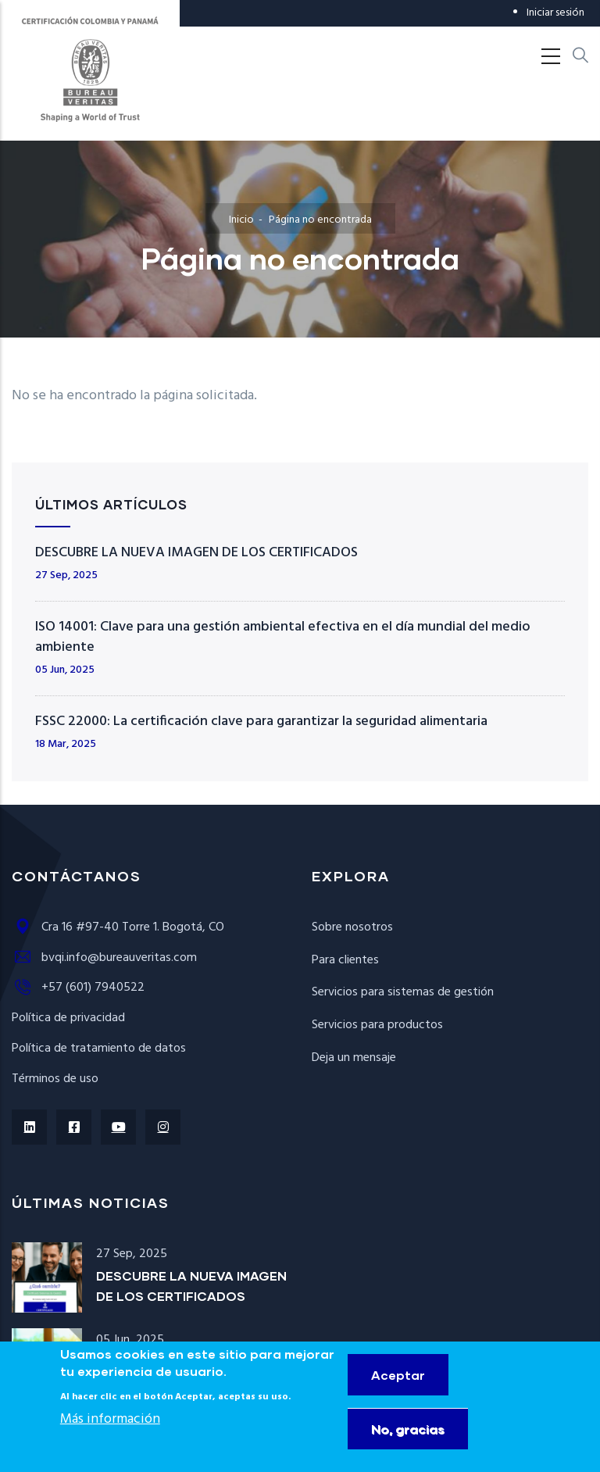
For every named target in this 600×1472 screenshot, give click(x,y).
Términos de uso (55, 1079)
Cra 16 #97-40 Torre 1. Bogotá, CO (118, 927)
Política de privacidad (68, 1018)
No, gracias (408, 1444)
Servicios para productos (377, 1025)
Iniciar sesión (555, 13)
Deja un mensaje (354, 1058)
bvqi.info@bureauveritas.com (104, 958)
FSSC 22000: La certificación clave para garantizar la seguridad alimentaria (261, 721)
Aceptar (398, 1390)
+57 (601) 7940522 (78, 987)
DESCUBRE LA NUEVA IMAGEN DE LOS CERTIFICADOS (196, 552)
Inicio (241, 220)
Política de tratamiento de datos (99, 1048)
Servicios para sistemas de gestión (403, 992)
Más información (110, 1435)
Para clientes (345, 960)
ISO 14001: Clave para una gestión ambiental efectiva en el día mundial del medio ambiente (282, 637)
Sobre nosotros (352, 927)
